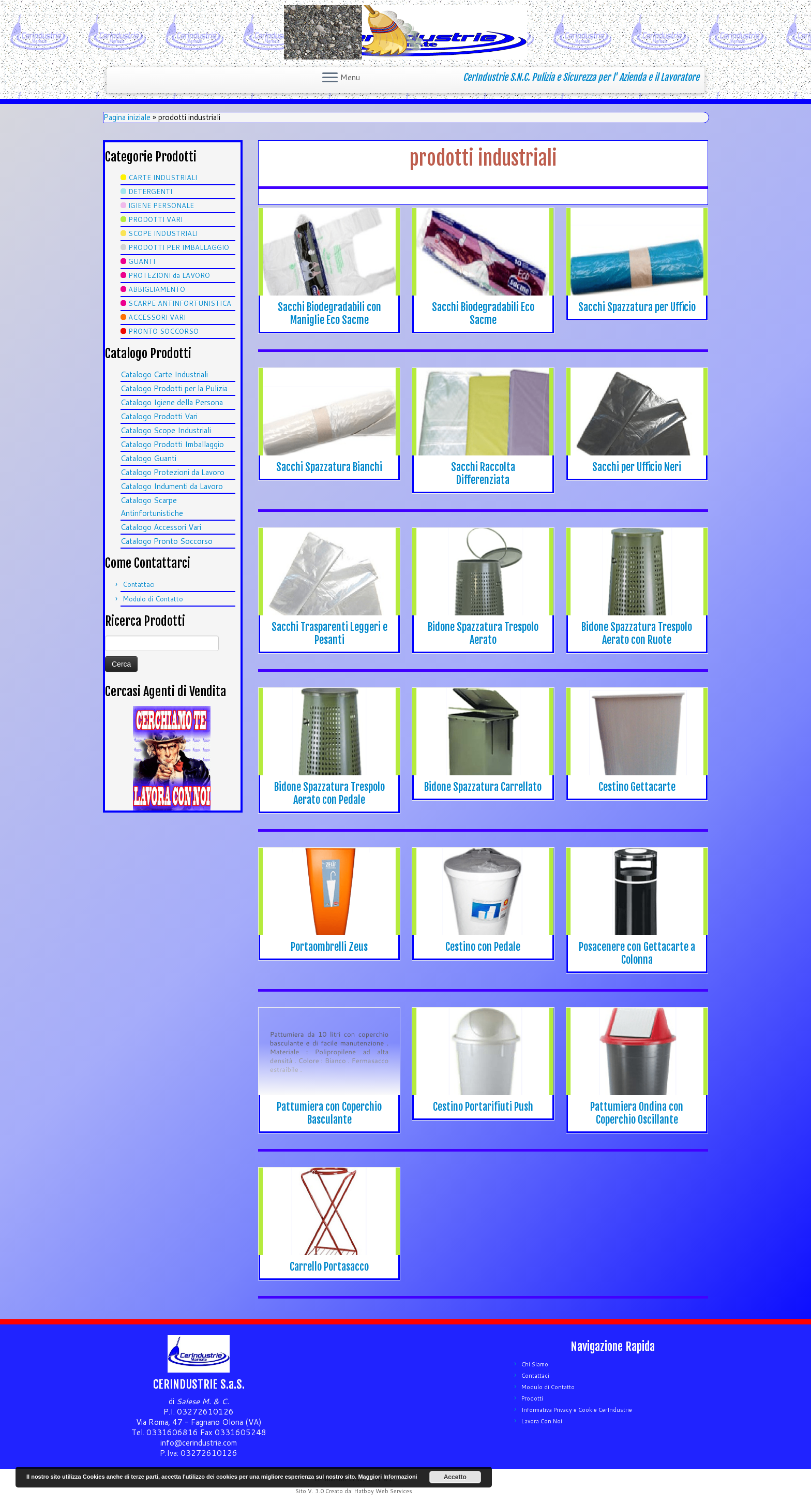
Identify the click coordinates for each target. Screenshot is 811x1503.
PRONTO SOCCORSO (163, 331)
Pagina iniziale (127, 117)
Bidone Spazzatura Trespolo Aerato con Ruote (636, 633)
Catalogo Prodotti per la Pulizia (174, 388)
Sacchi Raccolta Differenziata (483, 474)
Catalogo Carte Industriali (164, 374)
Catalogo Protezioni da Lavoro (172, 472)
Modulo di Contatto (153, 598)
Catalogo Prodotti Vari (159, 416)
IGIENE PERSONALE (161, 205)
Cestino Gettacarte (636, 786)
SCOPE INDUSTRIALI (163, 233)
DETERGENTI (150, 191)
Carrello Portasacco (329, 1266)
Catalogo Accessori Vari (161, 527)
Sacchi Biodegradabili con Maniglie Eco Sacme (329, 314)
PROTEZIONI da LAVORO (169, 275)
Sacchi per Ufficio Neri (636, 467)
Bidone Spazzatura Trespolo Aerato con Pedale (329, 793)
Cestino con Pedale (482, 946)
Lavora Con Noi (541, 1421)
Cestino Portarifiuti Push (483, 1106)
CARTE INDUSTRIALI (162, 177)
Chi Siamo (534, 1364)
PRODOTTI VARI (155, 219)
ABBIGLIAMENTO (156, 289)
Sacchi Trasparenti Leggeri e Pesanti (329, 633)
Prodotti (532, 1398)
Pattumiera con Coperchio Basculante (329, 1113)
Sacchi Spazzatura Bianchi (329, 467)
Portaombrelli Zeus (329, 946)
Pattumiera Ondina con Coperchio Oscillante (636, 1113)
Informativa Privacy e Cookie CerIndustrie (576, 1410)
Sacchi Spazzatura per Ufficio (637, 307)
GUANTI (141, 261)
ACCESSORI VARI (157, 317)
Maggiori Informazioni (387, 1476)
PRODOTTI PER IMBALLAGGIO (178, 247)
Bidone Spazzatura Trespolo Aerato (483, 633)
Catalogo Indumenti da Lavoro (172, 486)
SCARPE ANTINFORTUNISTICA (179, 303)
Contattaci (139, 584)
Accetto (455, 1477)
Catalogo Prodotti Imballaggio (172, 444)
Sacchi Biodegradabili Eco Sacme (483, 314)
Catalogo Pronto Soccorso (167, 541)
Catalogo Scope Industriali (166, 430)
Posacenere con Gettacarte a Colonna (637, 953)
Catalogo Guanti (148, 458)
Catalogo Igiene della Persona (172, 402)
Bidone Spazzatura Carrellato (483, 786)
